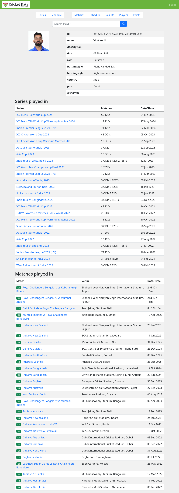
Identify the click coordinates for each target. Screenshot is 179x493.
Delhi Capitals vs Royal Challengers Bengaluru (46, 308)
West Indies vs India (31, 394)
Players (123, 15)
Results (110, 15)
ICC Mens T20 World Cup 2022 (34, 206)
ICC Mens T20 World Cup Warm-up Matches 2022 (45, 219)
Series (42, 15)
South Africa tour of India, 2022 (35, 226)
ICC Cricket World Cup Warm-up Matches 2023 (44, 141)
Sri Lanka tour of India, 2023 (33, 193)
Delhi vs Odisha (28, 342)
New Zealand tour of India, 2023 (35, 187)
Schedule (56, 15)
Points (136, 15)
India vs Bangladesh (31, 368)
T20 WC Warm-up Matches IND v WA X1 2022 (43, 213)
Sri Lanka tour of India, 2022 (33, 259)
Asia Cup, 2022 (25, 239)
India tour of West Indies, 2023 (34, 160)
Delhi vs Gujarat (28, 348)
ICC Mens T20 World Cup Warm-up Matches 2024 (45, 121)
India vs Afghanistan (31, 437)
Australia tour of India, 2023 (33, 147)
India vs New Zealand (32, 325)
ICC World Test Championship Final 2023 (40, 167)
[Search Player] (86, 24)
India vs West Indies (31, 480)
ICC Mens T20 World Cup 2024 (34, 115)
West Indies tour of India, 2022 (34, 265)
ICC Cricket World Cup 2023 (32, 134)
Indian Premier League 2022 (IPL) (36, 252)
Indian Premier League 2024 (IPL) (36, 128)
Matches (79, 15)
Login (172, 4)
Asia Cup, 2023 (25, 154)
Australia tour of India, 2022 (33, 232)
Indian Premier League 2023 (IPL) (36, 174)
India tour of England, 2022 (32, 245)
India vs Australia (29, 388)
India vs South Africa (31, 355)
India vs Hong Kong (31, 450)
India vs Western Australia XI (36, 424)
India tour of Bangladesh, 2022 (34, 200)
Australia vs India (29, 361)
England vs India (29, 457)
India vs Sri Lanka (30, 444)
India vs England (29, 381)
